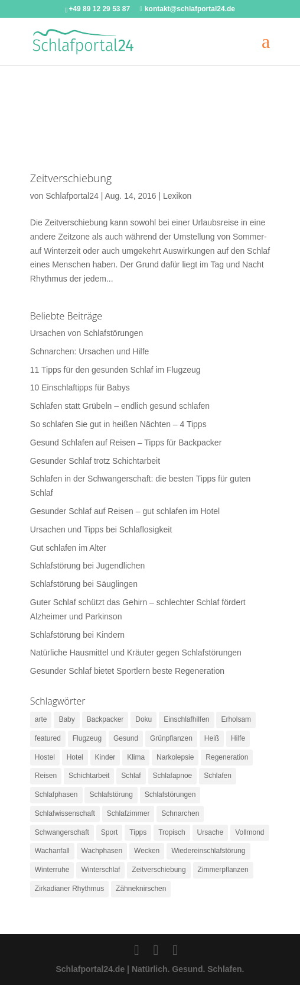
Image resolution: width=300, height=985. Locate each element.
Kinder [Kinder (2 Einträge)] (105, 757)
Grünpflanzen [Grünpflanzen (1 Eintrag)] (171, 738)
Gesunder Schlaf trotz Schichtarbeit (95, 461)
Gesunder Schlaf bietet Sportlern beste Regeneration (127, 671)
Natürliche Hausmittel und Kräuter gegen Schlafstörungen (136, 652)
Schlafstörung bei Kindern (77, 635)
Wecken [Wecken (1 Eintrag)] (146, 851)
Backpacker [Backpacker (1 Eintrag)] (105, 719)
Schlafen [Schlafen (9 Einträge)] (217, 775)
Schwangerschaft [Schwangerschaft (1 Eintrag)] (62, 832)
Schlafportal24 (72, 196)
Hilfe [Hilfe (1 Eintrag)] (238, 738)
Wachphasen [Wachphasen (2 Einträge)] (102, 851)
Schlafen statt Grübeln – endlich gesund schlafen (120, 406)
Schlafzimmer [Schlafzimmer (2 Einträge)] (128, 813)
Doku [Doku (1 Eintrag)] (143, 719)
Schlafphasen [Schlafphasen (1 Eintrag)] (56, 794)
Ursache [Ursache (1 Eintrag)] (210, 832)
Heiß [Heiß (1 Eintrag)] (211, 738)
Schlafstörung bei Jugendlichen (87, 565)
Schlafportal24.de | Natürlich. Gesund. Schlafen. (150, 969)
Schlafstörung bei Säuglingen (84, 584)
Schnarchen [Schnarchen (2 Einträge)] (180, 813)
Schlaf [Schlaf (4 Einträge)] (131, 775)
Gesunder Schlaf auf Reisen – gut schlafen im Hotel (125, 511)
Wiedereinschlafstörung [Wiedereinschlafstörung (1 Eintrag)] (208, 851)
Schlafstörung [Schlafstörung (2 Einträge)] (110, 794)
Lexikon (177, 196)
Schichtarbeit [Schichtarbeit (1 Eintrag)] (89, 775)
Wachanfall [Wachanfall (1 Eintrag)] (52, 851)
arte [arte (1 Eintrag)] (41, 719)
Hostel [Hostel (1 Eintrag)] (45, 757)
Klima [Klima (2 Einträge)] (136, 757)
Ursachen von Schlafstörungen (86, 333)
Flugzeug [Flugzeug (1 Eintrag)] (87, 738)
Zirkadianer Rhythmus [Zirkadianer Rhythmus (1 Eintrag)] (69, 888)
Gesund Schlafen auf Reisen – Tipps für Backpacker (126, 442)
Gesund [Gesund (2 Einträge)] (125, 738)
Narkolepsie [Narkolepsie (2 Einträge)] (175, 757)
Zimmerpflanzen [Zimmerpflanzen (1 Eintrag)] (223, 869)
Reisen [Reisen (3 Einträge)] (46, 775)
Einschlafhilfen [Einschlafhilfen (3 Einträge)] (186, 719)
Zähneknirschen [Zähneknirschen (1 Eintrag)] (141, 888)
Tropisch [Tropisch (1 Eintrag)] (171, 832)
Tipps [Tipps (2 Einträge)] (137, 832)
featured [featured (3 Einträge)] (48, 738)
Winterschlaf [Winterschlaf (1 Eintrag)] (100, 869)
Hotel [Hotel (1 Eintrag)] (75, 757)
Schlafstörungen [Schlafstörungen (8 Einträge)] (170, 794)
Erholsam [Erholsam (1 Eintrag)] (236, 719)
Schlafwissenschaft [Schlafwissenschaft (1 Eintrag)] (65, 813)
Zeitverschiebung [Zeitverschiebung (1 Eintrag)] (158, 869)
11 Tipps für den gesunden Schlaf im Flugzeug (115, 369)
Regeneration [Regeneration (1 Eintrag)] (227, 757)
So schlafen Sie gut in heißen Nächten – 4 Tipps (118, 424)
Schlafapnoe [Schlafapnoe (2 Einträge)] (173, 775)
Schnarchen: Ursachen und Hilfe (89, 351)
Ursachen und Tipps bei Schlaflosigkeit (101, 529)
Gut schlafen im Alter (68, 548)
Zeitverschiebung (71, 178)
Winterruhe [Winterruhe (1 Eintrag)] (52, 869)
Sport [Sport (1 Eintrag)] (109, 832)
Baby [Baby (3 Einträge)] (66, 719)
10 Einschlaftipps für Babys (80, 387)
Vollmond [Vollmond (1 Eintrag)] (249, 832)
